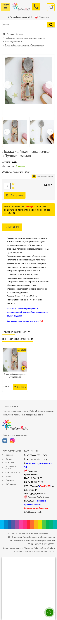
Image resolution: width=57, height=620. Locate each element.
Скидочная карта (13, 472)
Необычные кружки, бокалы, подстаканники (25, 38)
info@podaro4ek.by (33, 512)
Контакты (9, 480)
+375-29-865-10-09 (37, 459)
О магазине (10, 462)
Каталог (19, 34)
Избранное (10, 484)
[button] (49, 85)
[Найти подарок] (51, 25)
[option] (15, 369)
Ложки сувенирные (13, 41)
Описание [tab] (12, 227)
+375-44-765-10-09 (37, 455)
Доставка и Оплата (10, 467)
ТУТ (41, 321)
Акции (8, 476)
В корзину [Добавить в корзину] (16, 195)
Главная (10, 34)
